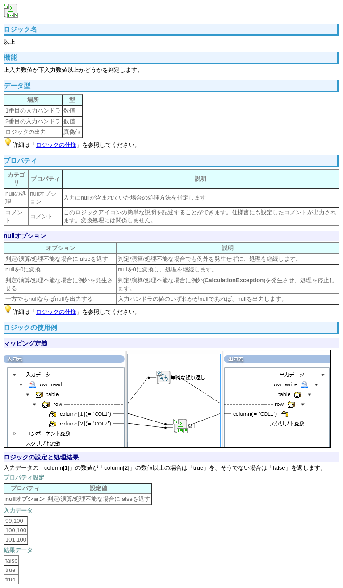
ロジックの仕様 (56, 145)
